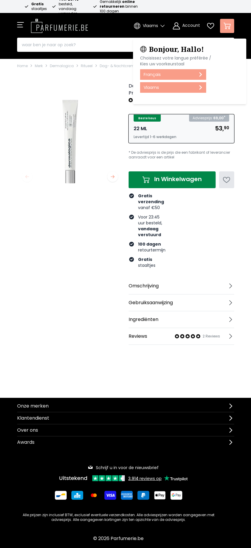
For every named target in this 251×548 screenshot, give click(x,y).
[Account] (186, 25)
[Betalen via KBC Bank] (77, 495)
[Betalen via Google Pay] (176, 495)
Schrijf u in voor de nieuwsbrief (123, 468)
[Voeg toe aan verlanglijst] (226, 179)
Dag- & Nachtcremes (119, 66)
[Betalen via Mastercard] (94, 495)
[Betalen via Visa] (110, 495)
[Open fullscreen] (70, 134)
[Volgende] (112, 176)
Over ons (27, 430)
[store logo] (59, 24)
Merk (39, 66)
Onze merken (33, 406)
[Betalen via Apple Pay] (160, 495)
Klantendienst (33, 418)
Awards (26, 442)
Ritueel (87, 66)
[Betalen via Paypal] (143, 495)
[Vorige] (27, 176)
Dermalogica (62, 66)
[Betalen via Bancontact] (61, 495)
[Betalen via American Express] (127, 495)
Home (22, 66)
